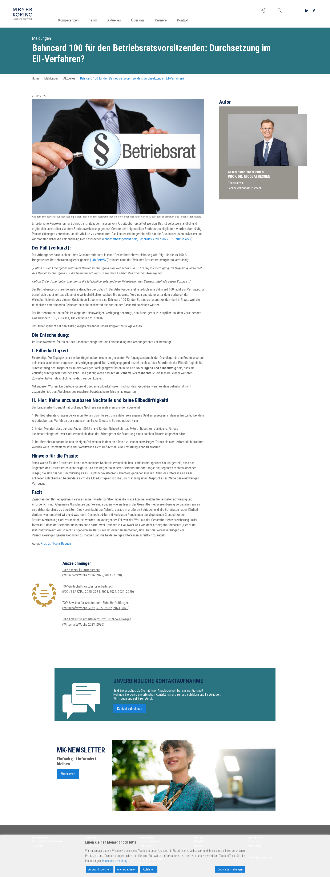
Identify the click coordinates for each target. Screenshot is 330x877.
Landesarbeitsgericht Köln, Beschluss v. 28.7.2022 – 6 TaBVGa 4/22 (147, 239)
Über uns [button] (144, 20)
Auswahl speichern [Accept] (99, 869)
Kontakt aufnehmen (129, 711)
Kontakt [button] (189, 20)
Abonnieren (67, 776)
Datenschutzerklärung (114, 860)
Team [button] (100, 20)
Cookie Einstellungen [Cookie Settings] (230, 869)
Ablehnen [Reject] (148, 869)
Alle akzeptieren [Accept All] (126, 869)
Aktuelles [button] (121, 20)
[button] (263, 11)
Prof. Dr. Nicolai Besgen (56, 543)
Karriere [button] (167, 20)
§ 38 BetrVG (98, 260)
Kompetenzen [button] (75, 20)
